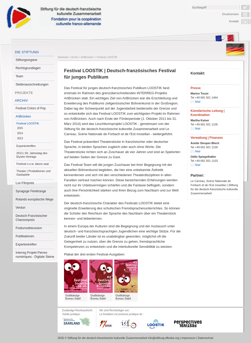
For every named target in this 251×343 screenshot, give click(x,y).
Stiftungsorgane (26, 60)
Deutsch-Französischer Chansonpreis (31, 218)
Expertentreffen (26, 145)
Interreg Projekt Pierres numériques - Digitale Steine (35, 255)
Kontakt (234, 21)
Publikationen (25, 236)
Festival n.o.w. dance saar (32, 163)
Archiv (21, 100)
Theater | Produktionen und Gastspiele (33, 172)
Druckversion (230, 14)
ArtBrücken (23, 116)
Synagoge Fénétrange (31, 191)
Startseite (63, 57)
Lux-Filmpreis (25, 183)
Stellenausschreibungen (32, 84)
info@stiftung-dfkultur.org (163, 337)
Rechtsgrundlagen (28, 68)
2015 (20, 128)
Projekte (24, 93)
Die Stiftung (27, 52)
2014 (20, 133)
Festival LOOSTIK (27, 123)
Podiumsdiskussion (29, 228)
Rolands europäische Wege (34, 199)
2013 (20, 138)
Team (19, 76)
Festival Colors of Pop (31, 108)
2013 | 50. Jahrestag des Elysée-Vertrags (31, 155)
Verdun (20, 207)
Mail (197, 101)
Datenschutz (205, 337)
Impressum (188, 337)
